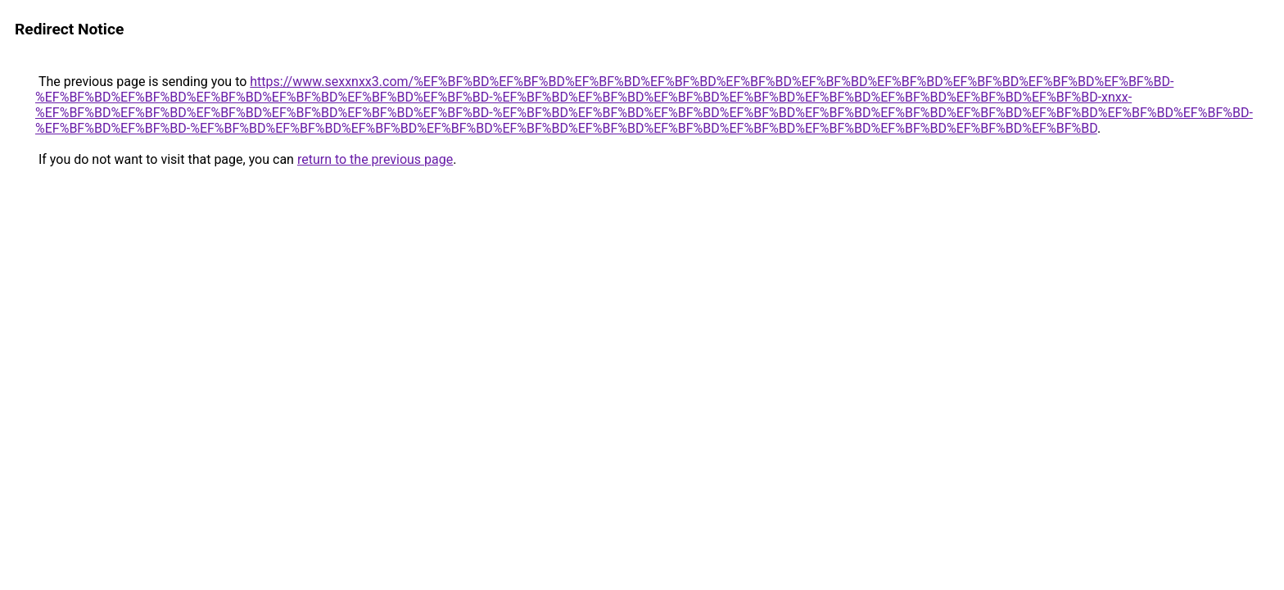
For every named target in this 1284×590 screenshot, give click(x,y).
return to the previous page (375, 159)
